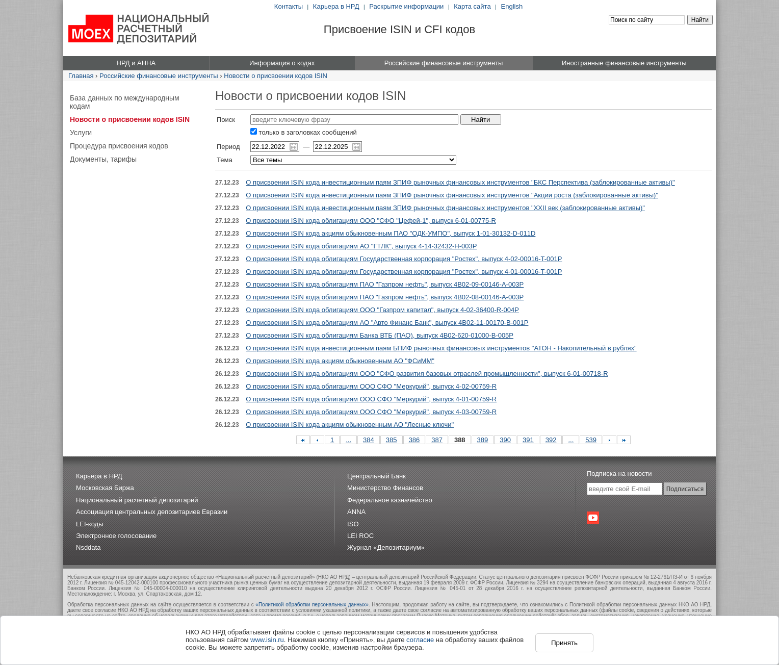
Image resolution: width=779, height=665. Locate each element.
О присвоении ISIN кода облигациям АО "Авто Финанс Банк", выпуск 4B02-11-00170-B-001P (387, 322)
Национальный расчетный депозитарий (137, 500)
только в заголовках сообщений (303, 132)
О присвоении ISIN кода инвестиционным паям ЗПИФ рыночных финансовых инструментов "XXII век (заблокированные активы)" (445, 208)
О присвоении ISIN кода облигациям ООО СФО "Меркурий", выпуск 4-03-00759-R (371, 412)
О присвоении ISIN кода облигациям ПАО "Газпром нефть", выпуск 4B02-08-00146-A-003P (385, 297)
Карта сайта (472, 6)
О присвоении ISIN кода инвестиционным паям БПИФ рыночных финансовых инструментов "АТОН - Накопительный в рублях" (441, 348)
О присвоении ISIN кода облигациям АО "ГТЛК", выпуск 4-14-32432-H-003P (361, 246)
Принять (564, 643)
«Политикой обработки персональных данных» (312, 604)
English (512, 6)
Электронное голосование (116, 536)
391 (528, 440)
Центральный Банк (376, 476)
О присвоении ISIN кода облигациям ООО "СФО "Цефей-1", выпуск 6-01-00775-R (371, 220)
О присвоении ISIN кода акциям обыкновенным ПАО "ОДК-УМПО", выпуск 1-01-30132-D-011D (390, 233)
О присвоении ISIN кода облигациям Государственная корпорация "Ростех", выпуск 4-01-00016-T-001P (404, 271)
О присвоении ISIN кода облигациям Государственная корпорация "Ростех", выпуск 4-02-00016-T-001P (404, 259)
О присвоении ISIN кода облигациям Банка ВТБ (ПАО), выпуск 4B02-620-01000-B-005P (379, 335)
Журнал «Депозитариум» (386, 547)
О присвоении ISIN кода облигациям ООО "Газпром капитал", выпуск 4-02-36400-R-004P (382, 310)
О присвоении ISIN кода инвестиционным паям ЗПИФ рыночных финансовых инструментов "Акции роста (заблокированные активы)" (452, 195)
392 (551, 440)
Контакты (288, 6)
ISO (352, 524)
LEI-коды (89, 524)
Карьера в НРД (336, 6)
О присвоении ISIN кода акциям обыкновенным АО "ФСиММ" (340, 361)
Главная (80, 76)
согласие (420, 640)
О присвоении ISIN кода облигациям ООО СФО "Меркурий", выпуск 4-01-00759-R (371, 399)
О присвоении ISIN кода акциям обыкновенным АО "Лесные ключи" (350, 424)
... (348, 440)
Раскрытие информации (406, 6)
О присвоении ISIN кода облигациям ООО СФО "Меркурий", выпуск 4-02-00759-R (371, 386)
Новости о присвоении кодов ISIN (275, 76)
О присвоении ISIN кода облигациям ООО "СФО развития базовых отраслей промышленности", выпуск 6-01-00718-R (427, 373)
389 (482, 440)
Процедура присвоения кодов (119, 146)
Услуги (81, 133)
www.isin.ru (267, 640)
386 (414, 440)
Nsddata (88, 547)
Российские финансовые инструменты (158, 76)
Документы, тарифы (103, 159)
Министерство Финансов (385, 488)
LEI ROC (360, 536)
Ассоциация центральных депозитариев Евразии (151, 512)
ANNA (356, 512)
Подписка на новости (619, 473)
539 (590, 440)
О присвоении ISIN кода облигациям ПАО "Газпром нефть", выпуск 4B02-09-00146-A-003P (385, 284)
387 (437, 440)
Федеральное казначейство (389, 500)
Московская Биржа (105, 488)
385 (391, 440)
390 (505, 440)
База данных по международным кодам (124, 102)
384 (368, 440)
